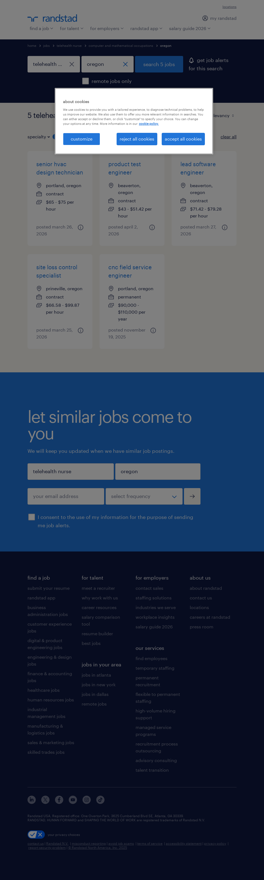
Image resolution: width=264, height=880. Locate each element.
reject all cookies (137, 138)
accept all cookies (183, 138)
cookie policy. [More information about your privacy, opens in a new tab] (149, 123)
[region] (134, 121)
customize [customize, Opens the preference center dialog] (81, 138)
